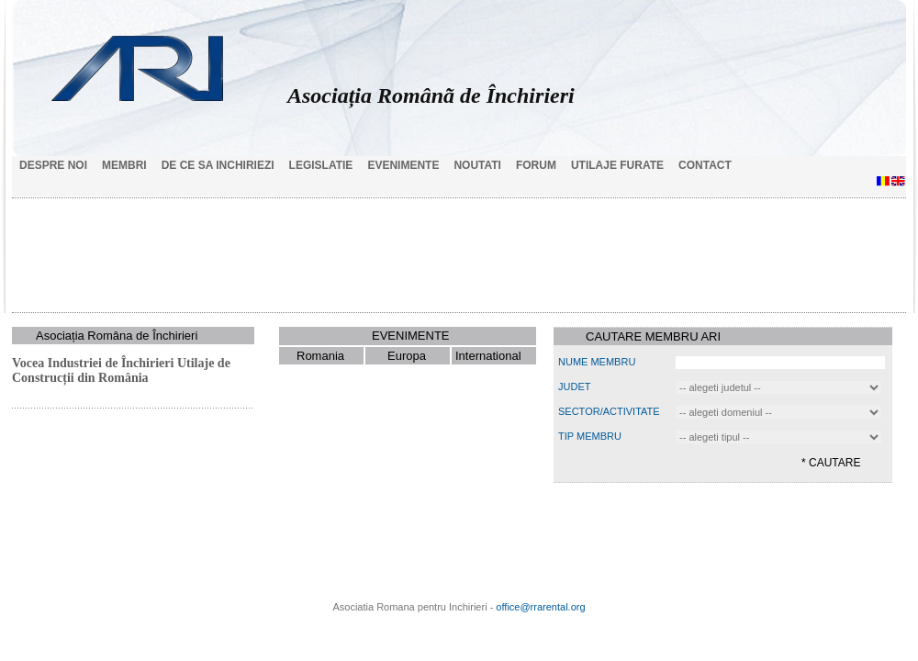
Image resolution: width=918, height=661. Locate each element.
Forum (536, 165)
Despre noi (53, 165)
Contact (705, 165)
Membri (124, 165)
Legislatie (321, 165)
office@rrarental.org (540, 606)
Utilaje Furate (617, 165)
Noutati (477, 165)
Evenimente (403, 165)
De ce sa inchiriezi (218, 165)
